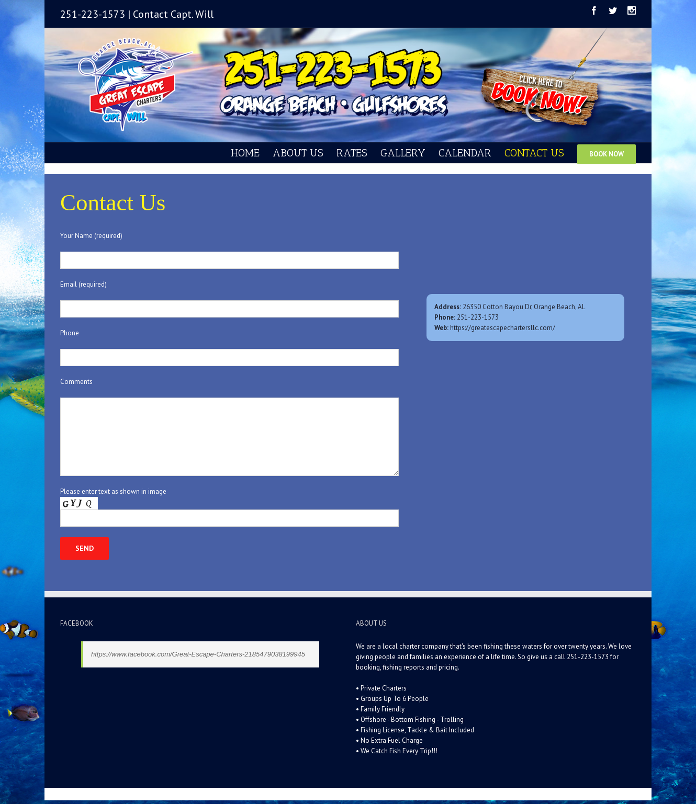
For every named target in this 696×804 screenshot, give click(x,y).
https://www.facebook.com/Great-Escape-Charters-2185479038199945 (198, 654)
